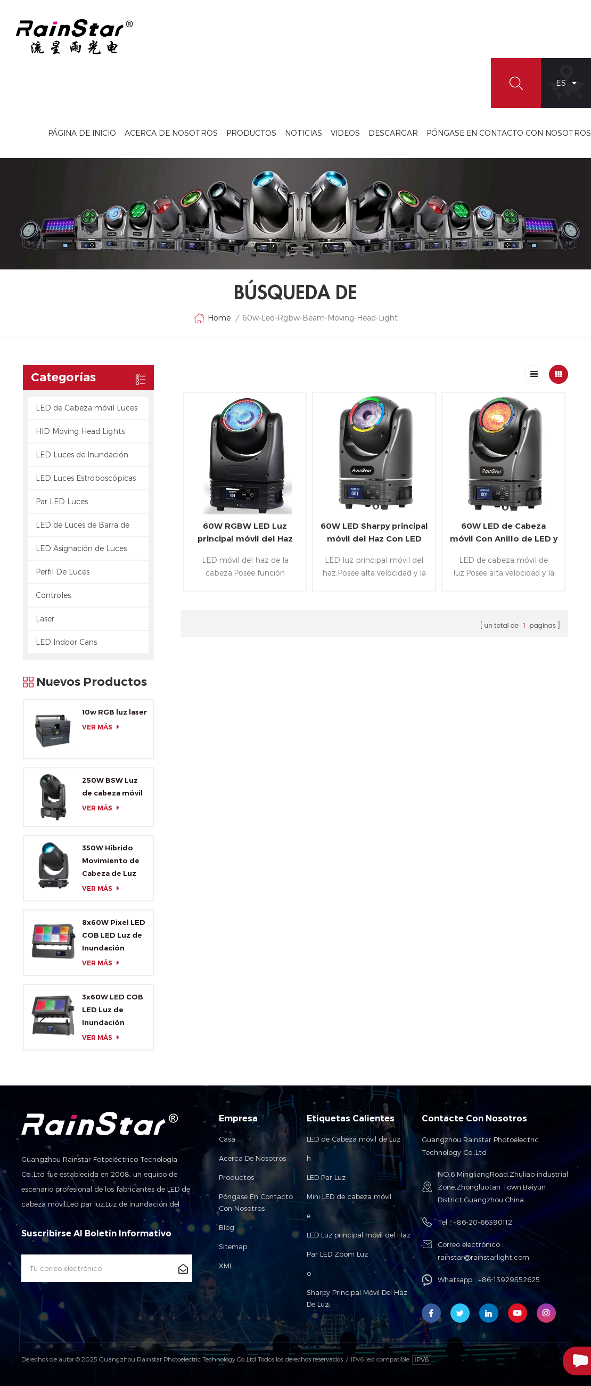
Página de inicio (82, 132)
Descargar (393, 132)
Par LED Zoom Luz (337, 1254)
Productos (251, 132)
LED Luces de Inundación (82, 454)
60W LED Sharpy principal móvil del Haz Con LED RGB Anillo (374, 533)
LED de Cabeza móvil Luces (86, 407)
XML (226, 1265)
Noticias (303, 132)
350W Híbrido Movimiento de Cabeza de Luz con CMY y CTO (110, 861)
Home (212, 318)
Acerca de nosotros (252, 1158)
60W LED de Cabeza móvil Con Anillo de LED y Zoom (503, 533)
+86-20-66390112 (482, 1222)
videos (345, 132)
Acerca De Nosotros (171, 132)
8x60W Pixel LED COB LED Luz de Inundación (113, 935)
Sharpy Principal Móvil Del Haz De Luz (357, 1298)
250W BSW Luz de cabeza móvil (112, 786)
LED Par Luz (326, 1177)
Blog (226, 1227)
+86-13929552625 (509, 1279)
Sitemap (233, 1246)
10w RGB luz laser (114, 712)
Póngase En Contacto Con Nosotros (508, 132)
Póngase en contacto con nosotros (256, 1202)
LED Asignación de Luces (81, 548)
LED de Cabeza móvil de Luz (353, 1139)
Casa (227, 1139)
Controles (53, 595)
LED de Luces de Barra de (82, 524)
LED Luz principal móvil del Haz (359, 1235)
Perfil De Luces (62, 571)
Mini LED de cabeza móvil (349, 1196)
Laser (45, 618)
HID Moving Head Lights (80, 431)
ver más (103, 727)
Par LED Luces (62, 501)
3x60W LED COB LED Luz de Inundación (112, 1010)
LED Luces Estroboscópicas (86, 477)
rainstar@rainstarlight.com (483, 1257)
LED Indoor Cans (66, 641)
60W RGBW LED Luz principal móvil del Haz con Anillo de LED (245, 533)
